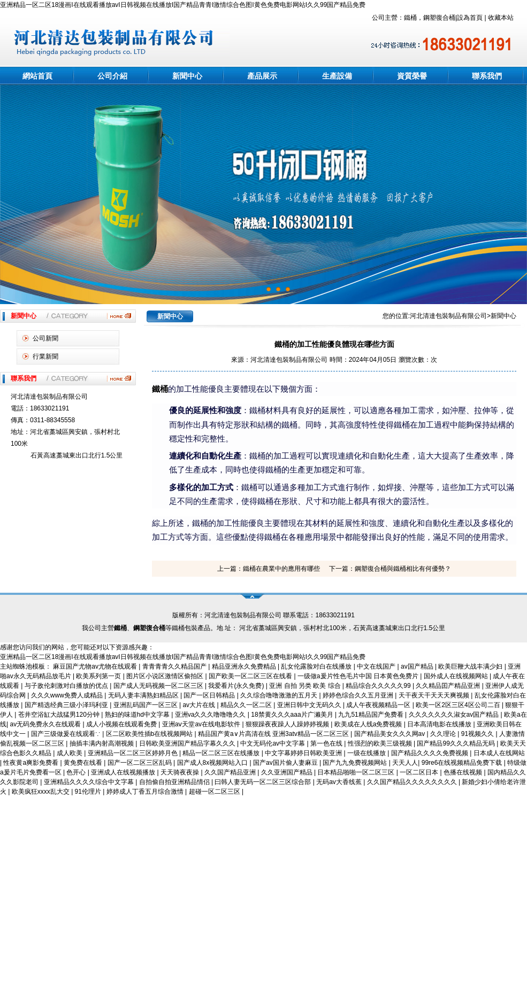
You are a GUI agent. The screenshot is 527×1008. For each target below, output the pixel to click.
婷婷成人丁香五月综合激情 (145, 791)
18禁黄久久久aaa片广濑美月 (293, 714)
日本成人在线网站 (499, 753)
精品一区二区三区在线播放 (221, 753)
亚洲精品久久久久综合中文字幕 (89, 782)
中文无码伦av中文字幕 (273, 743)
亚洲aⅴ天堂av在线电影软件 (202, 724)
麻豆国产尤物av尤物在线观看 (96, 666)
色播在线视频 (464, 772)
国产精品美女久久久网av (390, 734)
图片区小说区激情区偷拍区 (165, 676)
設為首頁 (470, 17)
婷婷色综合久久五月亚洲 (359, 695)
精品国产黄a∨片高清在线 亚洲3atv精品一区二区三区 (274, 734)
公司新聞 (45, 338)
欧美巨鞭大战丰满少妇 (471, 666)
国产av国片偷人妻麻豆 (286, 762)
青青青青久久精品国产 (175, 666)
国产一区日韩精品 (210, 695)
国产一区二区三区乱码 (140, 762)
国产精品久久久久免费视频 (430, 753)
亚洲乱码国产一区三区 (146, 705)
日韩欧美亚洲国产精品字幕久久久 (188, 743)
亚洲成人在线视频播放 (124, 772)
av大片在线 (199, 705)
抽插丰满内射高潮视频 (102, 743)
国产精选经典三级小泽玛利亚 (67, 705)
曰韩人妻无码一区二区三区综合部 (263, 782)
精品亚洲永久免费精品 (245, 666)
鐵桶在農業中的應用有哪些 (281, 568)
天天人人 (405, 762)
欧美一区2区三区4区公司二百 (459, 705)
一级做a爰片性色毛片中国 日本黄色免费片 (358, 676)
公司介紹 (112, 76)
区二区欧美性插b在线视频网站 (150, 734)
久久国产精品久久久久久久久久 (413, 782)
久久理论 (443, 734)
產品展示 (262, 76)
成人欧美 (70, 753)
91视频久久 (478, 734)
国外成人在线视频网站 (457, 676)
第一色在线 (327, 743)
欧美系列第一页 (99, 676)
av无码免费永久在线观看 (46, 724)
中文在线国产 (377, 666)
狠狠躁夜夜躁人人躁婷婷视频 (288, 724)
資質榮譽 (412, 76)
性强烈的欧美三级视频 (381, 743)
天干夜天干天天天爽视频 (435, 695)
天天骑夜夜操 (181, 772)
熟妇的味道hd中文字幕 (138, 714)
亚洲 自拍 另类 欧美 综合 (305, 685)
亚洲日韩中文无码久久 (310, 705)
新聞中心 (187, 76)
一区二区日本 (420, 772)
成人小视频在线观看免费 (122, 724)
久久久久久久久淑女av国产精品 (455, 714)
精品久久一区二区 (246, 705)
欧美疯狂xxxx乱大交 (41, 791)
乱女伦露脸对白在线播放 (317, 666)
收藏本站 (501, 17)
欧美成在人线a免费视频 (369, 724)
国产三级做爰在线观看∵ (66, 734)
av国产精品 (418, 666)
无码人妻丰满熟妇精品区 (144, 695)
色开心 (76, 772)
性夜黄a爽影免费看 (31, 762)
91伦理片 (89, 791)
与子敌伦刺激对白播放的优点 (67, 685)
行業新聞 (45, 356)
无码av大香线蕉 (339, 782)
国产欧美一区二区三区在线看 (251, 676)
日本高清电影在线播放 (440, 724)
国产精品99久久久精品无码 (457, 743)
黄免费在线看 (84, 762)
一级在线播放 (367, 753)
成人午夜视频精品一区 (379, 705)
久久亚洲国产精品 (287, 772)
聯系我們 (487, 76)
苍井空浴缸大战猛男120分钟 (59, 714)
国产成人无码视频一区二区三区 (159, 685)
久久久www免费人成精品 (67, 695)
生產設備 (337, 76)
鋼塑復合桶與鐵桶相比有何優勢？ (403, 568)
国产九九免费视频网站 (355, 762)
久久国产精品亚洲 (230, 772)
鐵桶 (160, 389)
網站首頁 (37, 76)
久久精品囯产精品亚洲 (449, 685)
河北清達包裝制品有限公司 (448, 316)
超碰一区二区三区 (215, 791)
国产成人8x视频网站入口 (213, 762)
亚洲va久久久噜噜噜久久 (211, 714)
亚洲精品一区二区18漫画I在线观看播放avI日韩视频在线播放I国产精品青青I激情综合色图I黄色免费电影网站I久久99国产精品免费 (182, 5)
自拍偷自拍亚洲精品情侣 (175, 782)
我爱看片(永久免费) (236, 685)
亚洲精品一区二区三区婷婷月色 (133, 753)
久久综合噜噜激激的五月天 (279, 695)
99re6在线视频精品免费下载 (463, 762)
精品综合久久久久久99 (379, 685)
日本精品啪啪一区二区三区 (356, 772)
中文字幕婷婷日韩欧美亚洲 (304, 753)
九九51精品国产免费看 (371, 714)
